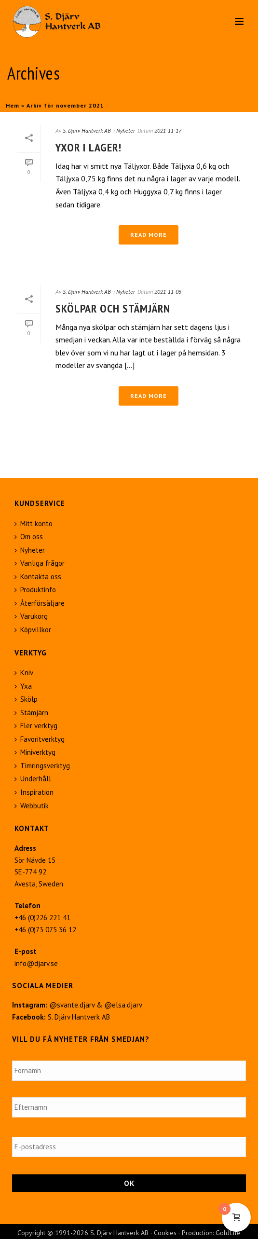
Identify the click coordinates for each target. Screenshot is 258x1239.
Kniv (23, 672)
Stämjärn (31, 712)
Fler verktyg (35, 725)
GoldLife (228, 1232)
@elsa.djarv (123, 1004)
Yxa (23, 686)
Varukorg (31, 616)
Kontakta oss (37, 576)
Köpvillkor (32, 629)
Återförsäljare (39, 603)
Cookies (165, 1232)
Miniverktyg (34, 752)
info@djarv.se (36, 963)
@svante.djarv (72, 1004)
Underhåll (32, 778)
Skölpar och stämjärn (112, 308)
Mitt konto (33, 523)
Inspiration (34, 792)
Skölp (26, 699)
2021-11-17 (167, 130)
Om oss (28, 536)
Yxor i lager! (88, 147)
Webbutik (31, 805)
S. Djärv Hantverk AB (87, 130)
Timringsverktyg (42, 765)
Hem (12, 105)
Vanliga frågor (39, 563)
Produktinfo (35, 589)
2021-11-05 (167, 291)
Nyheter (125, 130)
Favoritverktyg (39, 739)
